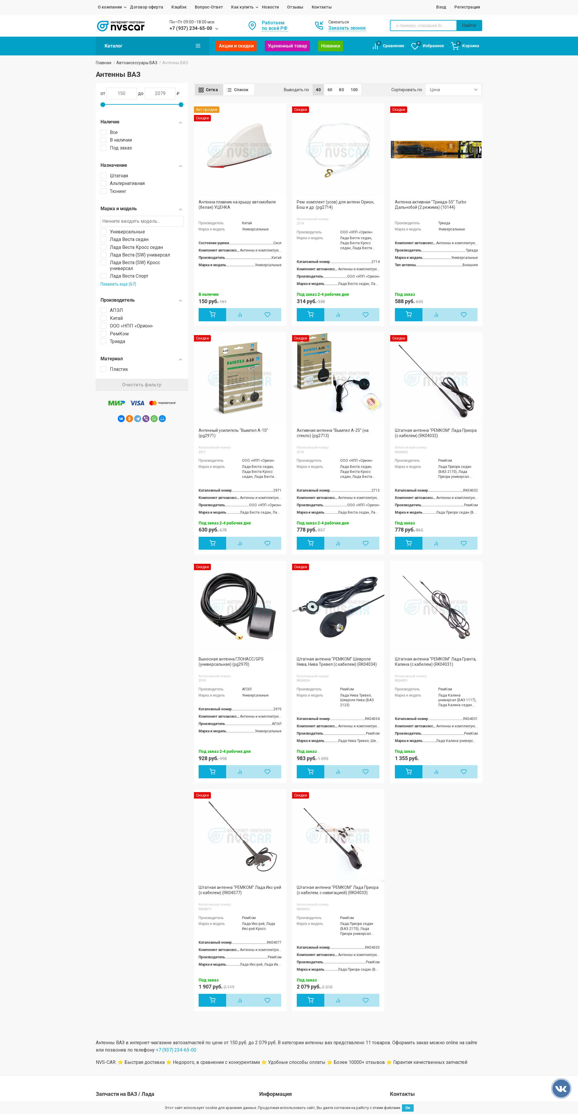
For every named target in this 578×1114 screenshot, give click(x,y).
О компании (110, 7)
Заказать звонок (347, 28)
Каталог (153, 46)
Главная (103, 62)
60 (330, 89)
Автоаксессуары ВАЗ (136, 62)
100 (354, 89)
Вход (441, 7)
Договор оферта (146, 7)
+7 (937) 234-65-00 (191, 28)
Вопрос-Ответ (209, 7)
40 (318, 89)
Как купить (242, 7)
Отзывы (295, 7)
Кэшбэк (179, 7)
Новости (270, 7)
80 (341, 89)
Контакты (322, 7)
